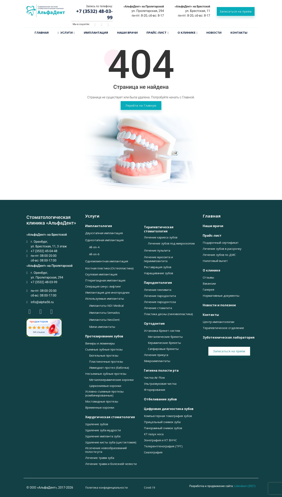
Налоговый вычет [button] (215, 261)
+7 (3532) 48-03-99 (94, 14)
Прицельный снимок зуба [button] (162, 422)
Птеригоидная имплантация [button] (105, 280)
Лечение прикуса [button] (156, 355)
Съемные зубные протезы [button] (104, 349)
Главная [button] (212, 216)
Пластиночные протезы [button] (106, 361)
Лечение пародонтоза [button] (160, 302)
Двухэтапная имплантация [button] (104, 233)
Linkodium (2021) (245, 486)
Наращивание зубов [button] (158, 273)
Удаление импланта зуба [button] (102, 436)
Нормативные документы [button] (221, 295)
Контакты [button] (211, 315)
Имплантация (96, 32)
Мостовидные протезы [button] (101, 401)
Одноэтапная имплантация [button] (104, 240)
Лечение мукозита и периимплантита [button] (158, 259)
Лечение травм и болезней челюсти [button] (111, 464)
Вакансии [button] (209, 283)
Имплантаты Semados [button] (104, 313)
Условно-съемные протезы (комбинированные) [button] (104, 393)
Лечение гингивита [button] (157, 290)
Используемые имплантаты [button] (104, 298)
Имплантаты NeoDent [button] (104, 320)
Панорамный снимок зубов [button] (163, 428)
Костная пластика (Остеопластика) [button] (109, 268)
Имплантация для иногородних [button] (107, 292)
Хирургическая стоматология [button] (110, 417)
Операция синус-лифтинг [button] (103, 286)
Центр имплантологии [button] (218, 322)
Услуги (65, 32)
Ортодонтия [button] (154, 324)
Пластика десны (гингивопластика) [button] (168, 314)
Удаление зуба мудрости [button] (103, 430)
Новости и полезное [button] (219, 305)
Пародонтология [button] (158, 283)
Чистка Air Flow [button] (154, 377)
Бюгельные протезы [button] (103, 355)
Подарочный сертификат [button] (221, 242)
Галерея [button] (208, 289)
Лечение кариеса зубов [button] (160, 237)
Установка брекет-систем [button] (162, 331)
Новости (213, 32)
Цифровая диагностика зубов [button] (168, 409)
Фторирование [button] (154, 390)
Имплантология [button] (98, 226)
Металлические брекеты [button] (165, 337)
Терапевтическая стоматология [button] (159, 229)
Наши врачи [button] (213, 226)
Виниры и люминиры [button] (100, 343)
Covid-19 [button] (149, 487)
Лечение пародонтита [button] (160, 296)
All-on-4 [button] (94, 247)
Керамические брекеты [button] (164, 343)
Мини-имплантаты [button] (102, 327)
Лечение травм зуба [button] (99, 458)
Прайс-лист (156, 32)
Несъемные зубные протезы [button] (105, 374)
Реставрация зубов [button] (157, 267)
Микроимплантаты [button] (157, 361)
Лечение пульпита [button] (157, 250)
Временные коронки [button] (99, 407)
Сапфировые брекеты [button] (163, 349)
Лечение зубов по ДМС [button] (219, 255)
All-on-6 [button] (94, 254)
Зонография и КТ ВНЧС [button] (160, 440)
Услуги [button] (92, 216)
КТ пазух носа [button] (154, 434)
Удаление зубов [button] (96, 424)
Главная (42, 32)
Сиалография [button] (153, 452)
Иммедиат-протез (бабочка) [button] (109, 367)
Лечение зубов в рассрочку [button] (222, 249)
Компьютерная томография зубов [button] (168, 416)
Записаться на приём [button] (236, 11)
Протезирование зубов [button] (104, 336)
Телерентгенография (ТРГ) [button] (163, 446)
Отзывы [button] (208, 277)
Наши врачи (127, 32)
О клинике (186, 32)
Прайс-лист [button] (212, 236)
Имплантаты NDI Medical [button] (106, 305)
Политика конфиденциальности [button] (106, 487)
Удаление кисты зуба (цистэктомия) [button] (110, 442)
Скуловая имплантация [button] (101, 274)
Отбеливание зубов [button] (160, 399)
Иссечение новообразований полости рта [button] (106, 450)
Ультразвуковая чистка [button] (160, 384)
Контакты (238, 32)
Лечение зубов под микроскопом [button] (171, 243)
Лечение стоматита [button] (158, 308)
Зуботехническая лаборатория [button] (229, 337)
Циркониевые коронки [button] (105, 386)
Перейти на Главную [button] (141, 105)
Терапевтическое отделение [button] (223, 328)
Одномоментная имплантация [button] (106, 261)
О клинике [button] (211, 270)
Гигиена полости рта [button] (161, 370)
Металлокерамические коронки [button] (111, 380)
